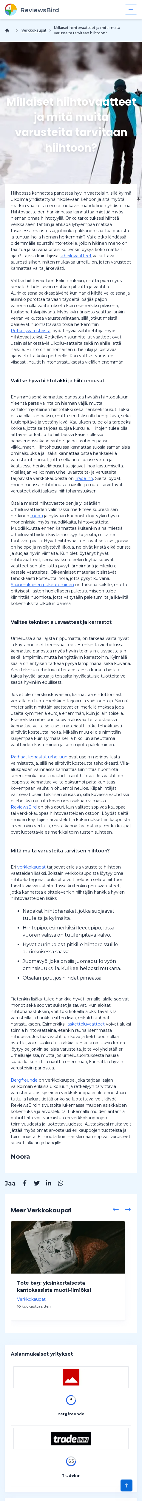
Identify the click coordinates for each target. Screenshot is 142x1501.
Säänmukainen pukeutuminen (42, 584)
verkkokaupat (31, 867)
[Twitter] (34, 1184)
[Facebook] (22, 1184)
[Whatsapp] (58, 1184)
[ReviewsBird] (32, 10)
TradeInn (84, 478)
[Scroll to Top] (126, 1485)
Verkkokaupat (34, 30)
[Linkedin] (46, 1184)
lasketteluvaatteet (86, 1024)
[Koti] (8, 30)
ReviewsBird (24, 807)
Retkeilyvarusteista (30, 330)
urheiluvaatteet (76, 255)
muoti (36, 515)
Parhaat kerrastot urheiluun (39, 757)
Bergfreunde (24, 1080)
